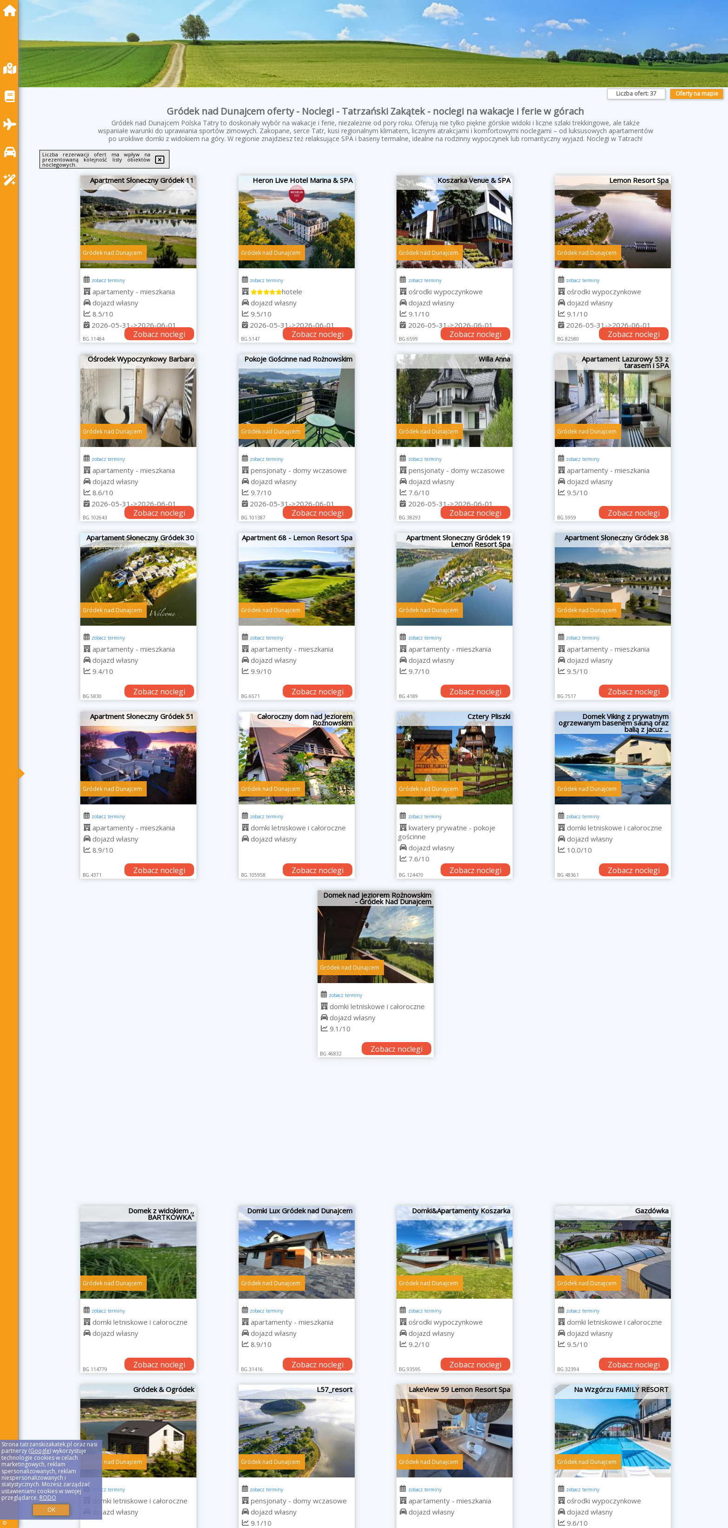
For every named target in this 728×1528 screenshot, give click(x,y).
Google (40, 1451)
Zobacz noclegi (159, 334)
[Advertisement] (375, 1136)
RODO (47, 1498)
